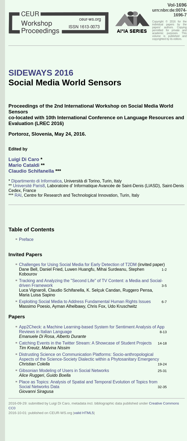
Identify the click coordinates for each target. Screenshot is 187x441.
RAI (18, 195)
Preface (26, 239)
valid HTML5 (84, 413)
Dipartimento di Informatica (36, 181)
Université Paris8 (29, 185)
